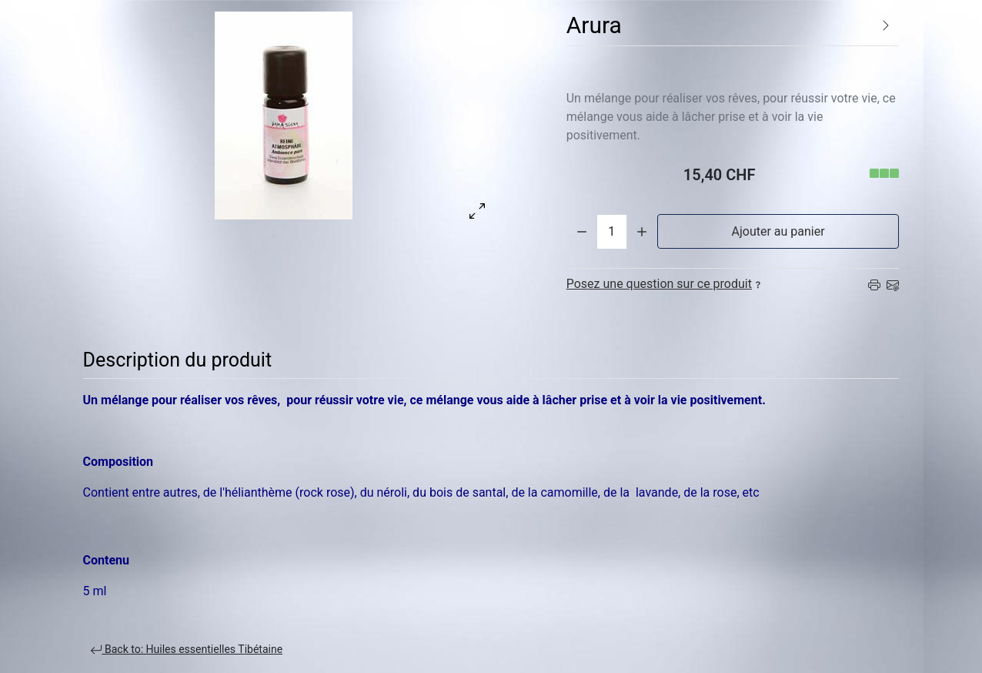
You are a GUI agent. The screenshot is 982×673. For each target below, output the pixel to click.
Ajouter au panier (777, 231)
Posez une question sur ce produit (665, 283)
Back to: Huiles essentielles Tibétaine (186, 649)
